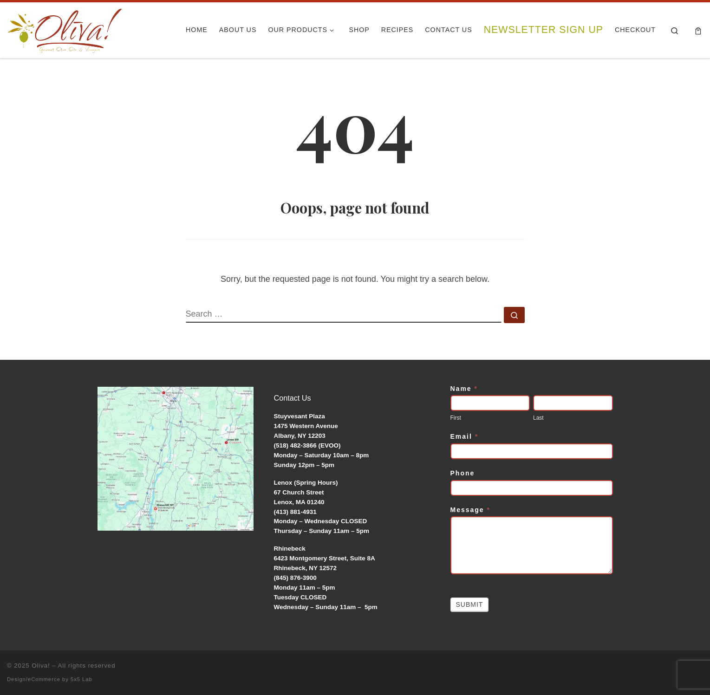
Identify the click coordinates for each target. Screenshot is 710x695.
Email (464, 436)
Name (464, 388)
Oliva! (41, 665)
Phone (462, 473)
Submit (469, 604)
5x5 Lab (81, 679)
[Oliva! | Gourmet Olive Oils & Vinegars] (65, 27)
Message (470, 509)
